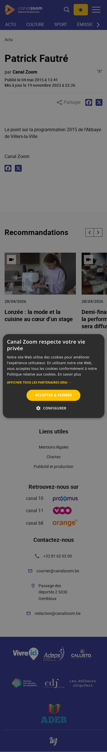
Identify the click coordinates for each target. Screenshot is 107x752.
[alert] (53, 376)
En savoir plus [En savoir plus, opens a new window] (69, 374)
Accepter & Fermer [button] (53, 395)
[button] (53, 382)
